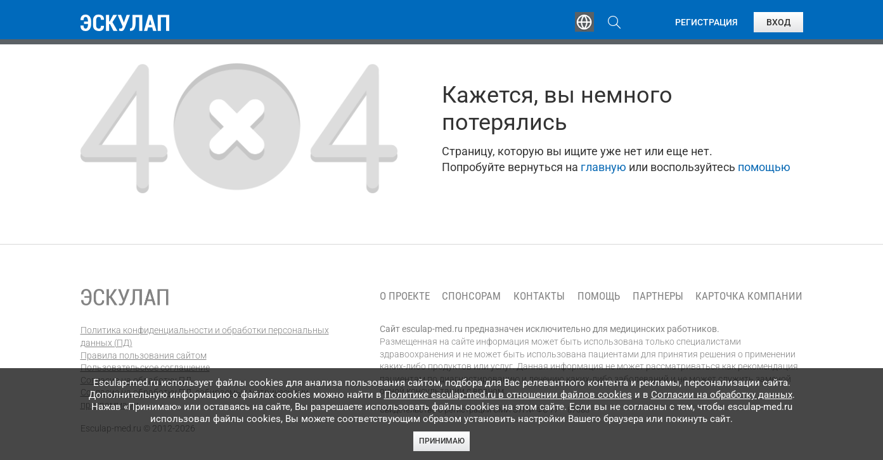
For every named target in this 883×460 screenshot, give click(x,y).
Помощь (598, 296)
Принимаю (442, 441)
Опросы (525, 22)
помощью (764, 167)
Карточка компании (748, 296)
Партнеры (658, 296)
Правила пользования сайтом (144, 355)
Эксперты (358, 22)
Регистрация (706, 22)
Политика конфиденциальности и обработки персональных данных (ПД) (205, 336)
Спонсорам (471, 296)
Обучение (279, 22)
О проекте (405, 296)
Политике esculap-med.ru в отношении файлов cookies (508, 394)
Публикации (444, 22)
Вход (778, 22)
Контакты (539, 296)
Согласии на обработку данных (721, 394)
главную (603, 167)
